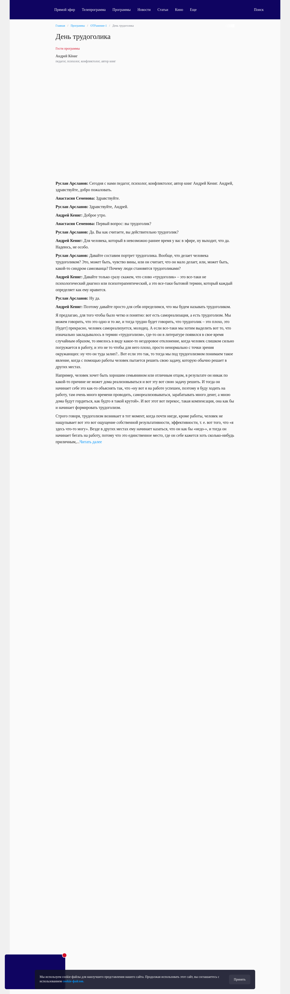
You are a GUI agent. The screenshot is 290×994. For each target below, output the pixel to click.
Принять (239, 979)
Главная (60, 25)
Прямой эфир (67, 10)
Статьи (165, 10)
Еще (198, 10)
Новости (146, 10)
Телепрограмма (96, 10)
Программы (124, 10)
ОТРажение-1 (98, 25)
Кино (182, 10)
